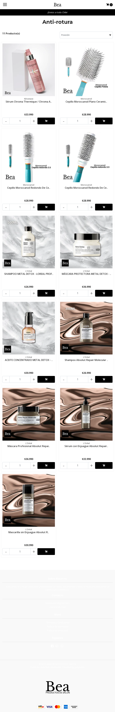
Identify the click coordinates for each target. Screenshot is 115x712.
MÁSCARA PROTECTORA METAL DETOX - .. (86, 274)
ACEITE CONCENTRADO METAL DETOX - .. (29, 360)
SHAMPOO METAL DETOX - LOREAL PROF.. (28, 274)
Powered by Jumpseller (73, 667)
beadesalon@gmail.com (57, 603)
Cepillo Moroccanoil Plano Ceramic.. (86, 101)
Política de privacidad (57, 630)
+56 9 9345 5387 (57, 607)
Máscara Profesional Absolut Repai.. (28, 446)
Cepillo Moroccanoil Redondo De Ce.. (28, 187)
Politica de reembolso (57, 626)
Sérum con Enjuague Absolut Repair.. (86, 446)
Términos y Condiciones (57, 622)
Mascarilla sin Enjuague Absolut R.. (28, 532)
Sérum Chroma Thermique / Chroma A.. (29, 101)
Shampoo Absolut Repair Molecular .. (86, 360)
